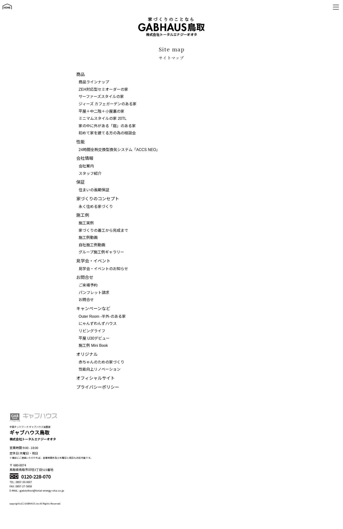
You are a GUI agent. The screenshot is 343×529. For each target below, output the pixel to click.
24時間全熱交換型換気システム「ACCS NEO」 (119, 150)
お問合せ (86, 300)
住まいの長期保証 (94, 190)
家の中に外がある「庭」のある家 (107, 126)
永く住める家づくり (96, 207)
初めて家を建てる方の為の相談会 (107, 133)
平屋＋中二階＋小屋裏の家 (101, 111)
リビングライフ (92, 331)
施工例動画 (88, 238)
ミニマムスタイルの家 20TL (102, 118)
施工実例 (86, 223)
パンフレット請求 (94, 293)
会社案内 (86, 166)
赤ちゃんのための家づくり (101, 362)
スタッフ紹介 (90, 173)
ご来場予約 (88, 285)
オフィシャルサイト (95, 378)
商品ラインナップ (94, 82)
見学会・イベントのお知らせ (103, 269)
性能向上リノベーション (100, 369)
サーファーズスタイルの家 (101, 97)
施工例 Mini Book (93, 345)
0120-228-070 (30, 476)
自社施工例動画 (92, 245)
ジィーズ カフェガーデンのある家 (107, 104)
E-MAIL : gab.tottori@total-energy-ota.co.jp (37, 490)
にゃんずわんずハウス (98, 324)
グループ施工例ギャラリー (101, 252)
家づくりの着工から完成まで (103, 230)
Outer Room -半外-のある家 (102, 316)
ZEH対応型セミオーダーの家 (103, 89)
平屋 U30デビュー (94, 338)
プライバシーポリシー (97, 387)
